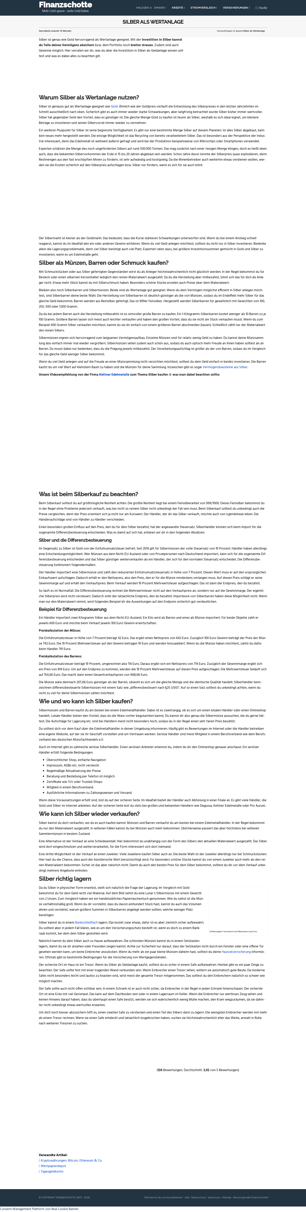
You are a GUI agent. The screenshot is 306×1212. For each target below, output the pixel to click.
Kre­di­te (178, 7)
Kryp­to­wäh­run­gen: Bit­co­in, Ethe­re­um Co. (70, 1160)
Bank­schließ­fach (86, 922)
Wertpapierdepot (52, 1166)
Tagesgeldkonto (51, 1171)
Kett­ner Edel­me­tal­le (114, 374)
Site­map (226, 1197)
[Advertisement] (153, 201)
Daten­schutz (198, 1197)
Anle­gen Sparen (150, 7)
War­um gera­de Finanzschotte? (251, 1197)
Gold (114, 106)
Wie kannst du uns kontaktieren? (163, 1197)
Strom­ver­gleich (203, 7)
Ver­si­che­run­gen (236, 7)
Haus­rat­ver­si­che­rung (237, 952)
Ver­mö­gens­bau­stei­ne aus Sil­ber (225, 367)
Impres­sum (214, 1197)
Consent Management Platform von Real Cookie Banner (39, 1209)
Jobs (187, 1197)
